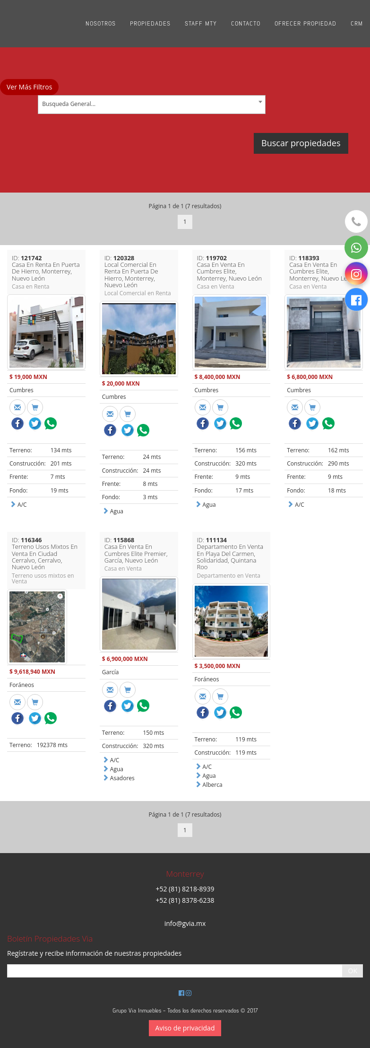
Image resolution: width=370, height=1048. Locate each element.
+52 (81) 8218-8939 (184, 888)
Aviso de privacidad (185, 1027)
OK (352, 970)
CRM (357, 23)
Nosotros (101, 23)
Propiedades (150, 23)
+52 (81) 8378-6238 (184, 900)
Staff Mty (201, 23)
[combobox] (152, 104)
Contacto (245, 23)
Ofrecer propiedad (305, 23)
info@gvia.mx (185, 923)
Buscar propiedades (300, 143)
